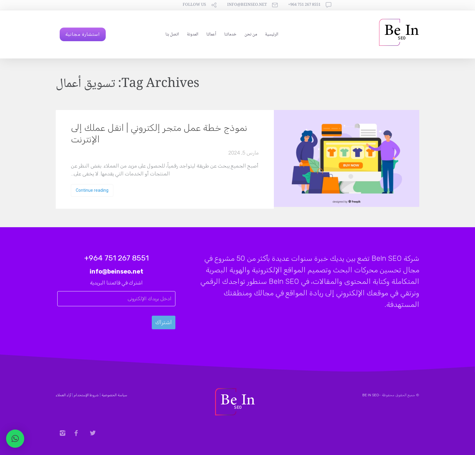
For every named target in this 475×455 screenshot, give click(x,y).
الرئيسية (271, 34)
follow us (194, 5)
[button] (15, 439)
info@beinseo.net (247, 5)
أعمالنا (211, 34)
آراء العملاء (63, 395)
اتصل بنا (172, 34)
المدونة (192, 34)
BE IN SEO (370, 395)
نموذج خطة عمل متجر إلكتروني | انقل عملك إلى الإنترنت (159, 133)
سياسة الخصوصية (114, 395)
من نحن (250, 34)
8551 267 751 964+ (304, 5)
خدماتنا (230, 34)
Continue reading (92, 190)
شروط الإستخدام (86, 395)
